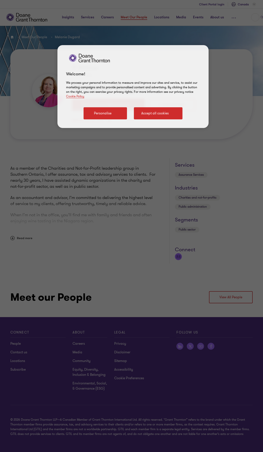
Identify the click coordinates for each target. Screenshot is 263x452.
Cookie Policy (75, 96)
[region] (133, 86)
